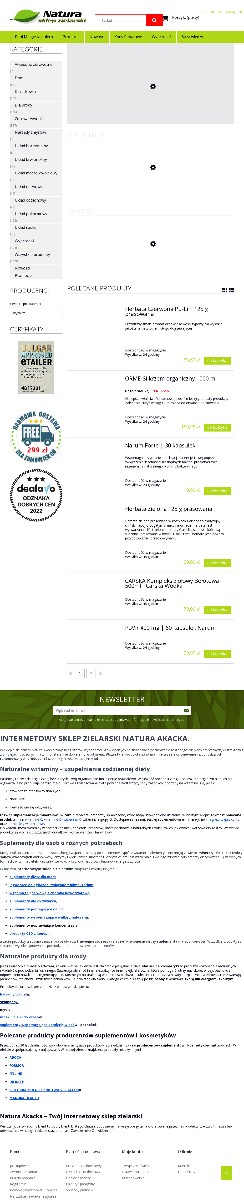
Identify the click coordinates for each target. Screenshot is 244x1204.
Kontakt (184, 1165)
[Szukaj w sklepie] (129, 20)
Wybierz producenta (25, 303)
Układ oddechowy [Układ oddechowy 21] (30, 200)
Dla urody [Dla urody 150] (23, 105)
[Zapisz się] (186, 710)
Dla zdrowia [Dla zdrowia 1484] (25, 91)
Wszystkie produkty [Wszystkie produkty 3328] (32, 254)
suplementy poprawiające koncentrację (43, 925)
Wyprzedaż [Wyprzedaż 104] (25, 241)
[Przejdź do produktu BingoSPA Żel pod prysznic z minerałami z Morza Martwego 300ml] (103, 263)
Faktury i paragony (80, 1184)
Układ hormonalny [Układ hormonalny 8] (31, 145)
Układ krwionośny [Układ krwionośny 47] (31, 159)
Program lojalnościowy (84, 1165)
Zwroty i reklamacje (25, 1171)
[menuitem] (34, 37)
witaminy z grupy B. (98, 819)
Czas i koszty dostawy (83, 1171)
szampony (9, 1002)
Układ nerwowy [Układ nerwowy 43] (28, 186)
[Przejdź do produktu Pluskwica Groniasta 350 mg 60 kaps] (103, 119)
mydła (5, 1009)
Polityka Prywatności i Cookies (33, 1190)
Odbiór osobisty (78, 1178)
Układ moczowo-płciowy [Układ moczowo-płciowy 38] (36, 173)
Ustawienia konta (135, 1171)
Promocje (23, 275)
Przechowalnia (133, 1178)
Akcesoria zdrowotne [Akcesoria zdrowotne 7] (33, 64)
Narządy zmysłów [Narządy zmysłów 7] (30, 132)
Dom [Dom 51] (19, 78)
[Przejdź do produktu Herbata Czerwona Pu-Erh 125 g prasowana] (103, 187)
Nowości (22, 268)
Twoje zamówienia (136, 1165)
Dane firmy (186, 1171)
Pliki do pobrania (23, 1178)
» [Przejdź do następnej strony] (100, 673)
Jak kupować (19, 1165)
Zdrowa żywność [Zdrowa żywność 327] (30, 118)
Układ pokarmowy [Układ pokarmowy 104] (31, 213)
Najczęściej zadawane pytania (33, 1196)
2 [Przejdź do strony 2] (91, 673)
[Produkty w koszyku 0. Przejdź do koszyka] (185, 17)
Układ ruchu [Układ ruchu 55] (25, 227)
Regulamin (18, 1184)
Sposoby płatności (80, 1190)
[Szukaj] (154, 20)
